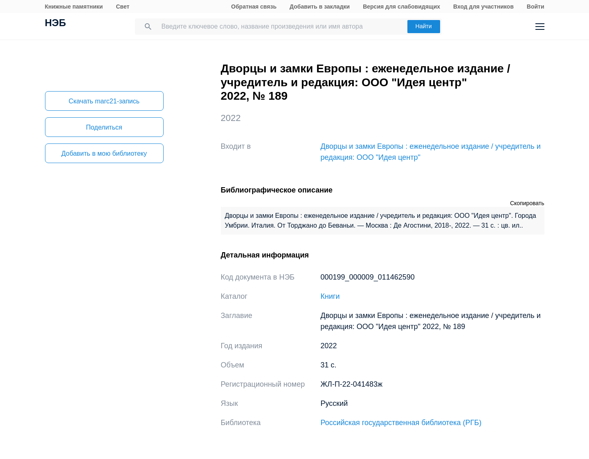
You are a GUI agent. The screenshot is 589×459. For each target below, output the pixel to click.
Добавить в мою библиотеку (104, 153)
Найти (424, 26)
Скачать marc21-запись (104, 101)
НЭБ (55, 23)
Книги (330, 296)
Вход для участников (483, 6)
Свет (122, 6)
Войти (535, 6)
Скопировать (527, 203)
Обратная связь (254, 6)
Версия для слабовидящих (401, 6)
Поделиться (104, 127)
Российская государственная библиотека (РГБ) (401, 423)
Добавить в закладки (320, 6)
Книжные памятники (74, 6)
